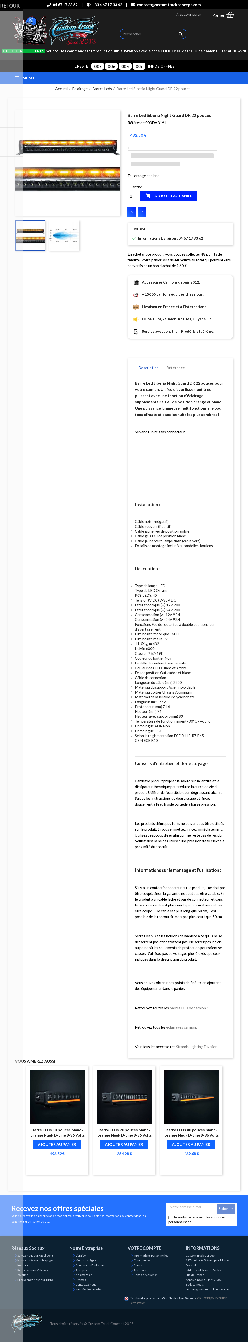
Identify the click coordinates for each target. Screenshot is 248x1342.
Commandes (142, 1260)
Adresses (140, 1270)
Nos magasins (85, 1275)
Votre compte (144, 1248)
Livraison (81, 1255)
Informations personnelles (151, 1255)
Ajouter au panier (169, 196)
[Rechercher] (153, 34)
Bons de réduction (146, 1275)
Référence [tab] (176, 367)
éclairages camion (181, 1027)
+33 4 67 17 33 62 (104, 4)
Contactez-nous (86, 1284)
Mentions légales (87, 1260)
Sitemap (81, 1280)
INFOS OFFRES (161, 66)
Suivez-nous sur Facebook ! (35, 1255)
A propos (81, 1270)
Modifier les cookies (89, 1289)
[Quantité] (133, 196)
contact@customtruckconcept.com (166, 4)
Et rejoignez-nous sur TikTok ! (36, 1280)
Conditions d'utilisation (91, 1265)
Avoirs (138, 1265)
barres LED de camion (188, 1007)
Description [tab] (149, 367)
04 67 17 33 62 (62, 4)
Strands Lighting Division (196, 1046)
